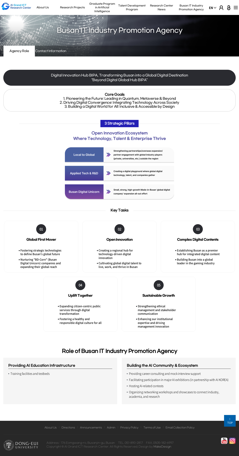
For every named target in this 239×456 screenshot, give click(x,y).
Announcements (91, 427)
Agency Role (26, 51)
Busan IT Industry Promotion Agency (191, 7)
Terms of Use (152, 427)
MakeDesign (162, 446)
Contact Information (73, 51)
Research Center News (161, 7)
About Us (43, 7)
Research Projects (72, 7)
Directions (68, 427)
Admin (111, 427)
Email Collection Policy (180, 427)
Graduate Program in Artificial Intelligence (102, 7)
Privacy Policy (129, 427)
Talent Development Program (132, 7)
